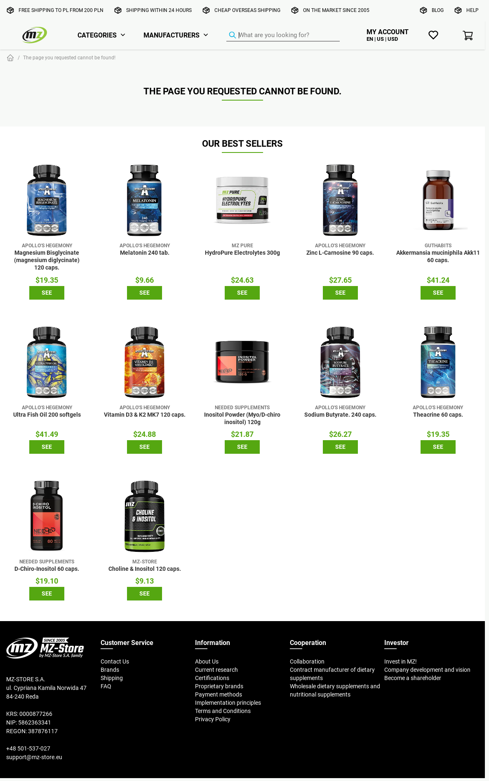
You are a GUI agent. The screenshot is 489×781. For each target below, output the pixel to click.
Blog (438, 10)
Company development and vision (427, 670)
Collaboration (307, 661)
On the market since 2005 (336, 10)
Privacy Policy (212, 719)
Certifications (212, 678)
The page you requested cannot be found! (69, 57)
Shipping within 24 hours (159, 10)
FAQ (106, 686)
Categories (97, 35)
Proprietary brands (219, 686)
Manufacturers (171, 35)
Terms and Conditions (223, 711)
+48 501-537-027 (28, 748)
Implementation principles (228, 703)
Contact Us (115, 661)
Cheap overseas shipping (247, 10)
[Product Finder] (283, 35)
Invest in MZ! (400, 661)
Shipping (112, 678)
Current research (216, 670)
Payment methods (218, 694)
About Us (207, 661)
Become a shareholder (412, 678)
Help (472, 10)
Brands (110, 670)
